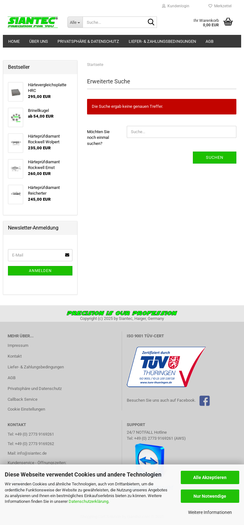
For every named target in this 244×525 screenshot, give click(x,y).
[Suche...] (75, 22)
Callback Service (22, 399)
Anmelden (40, 271)
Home (14, 41)
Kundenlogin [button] (175, 6)
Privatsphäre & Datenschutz (88, 41)
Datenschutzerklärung (88, 501)
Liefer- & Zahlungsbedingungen (162, 41)
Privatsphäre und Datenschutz (35, 388)
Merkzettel (220, 6)
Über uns (38, 41)
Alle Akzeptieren (210, 477)
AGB (210, 41)
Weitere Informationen (210, 512)
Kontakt (15, 356)
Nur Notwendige (209, 496)
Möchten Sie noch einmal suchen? (98, 137)
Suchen (214, 157)
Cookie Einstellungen (26, 409)
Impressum (18, 345)
